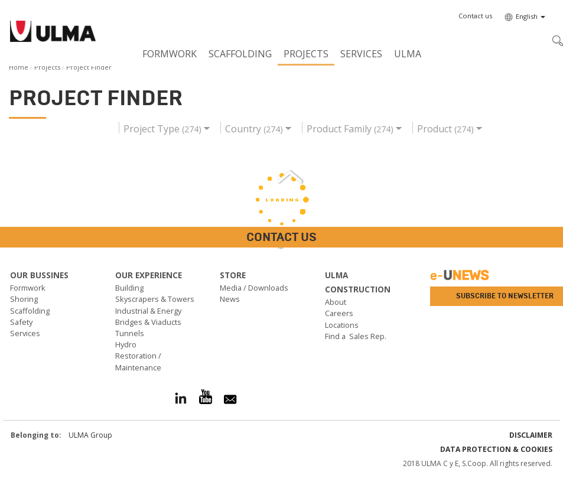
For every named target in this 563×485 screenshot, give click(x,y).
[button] (475, 16)
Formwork (169, 53)
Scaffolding (240, 53)
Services (361, 53)
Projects (306, 53)
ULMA (407, 53)
